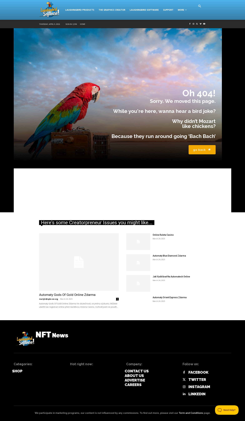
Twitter (197, 379)
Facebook (198, 372)
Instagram (199, 387)
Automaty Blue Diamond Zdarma (169, 255)
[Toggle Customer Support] (227, 410)
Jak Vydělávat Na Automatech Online (171, 276)
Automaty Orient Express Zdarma (170, 297)
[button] (199, 6)
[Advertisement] (122, 190)
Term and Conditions (191, 413)
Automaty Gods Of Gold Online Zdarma (67, 295)
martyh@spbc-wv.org (48, 299)
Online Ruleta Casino (163, 235)
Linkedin (196, 394)
